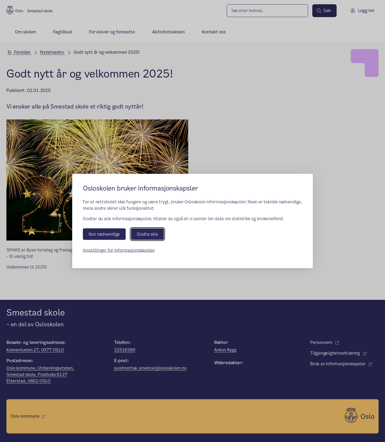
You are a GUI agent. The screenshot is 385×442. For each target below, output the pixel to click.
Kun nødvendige (104, 234)
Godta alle (147, 234)
